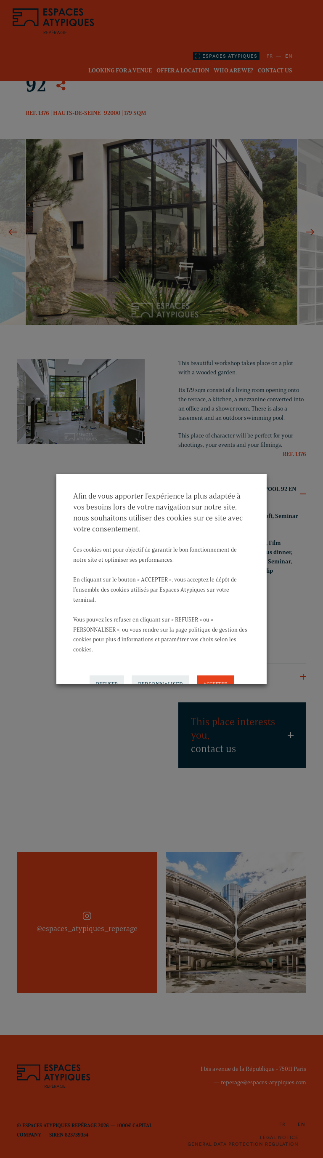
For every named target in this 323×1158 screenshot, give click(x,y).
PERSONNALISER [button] (160, 675)
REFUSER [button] (107, 675)
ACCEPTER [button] (215, 675)
